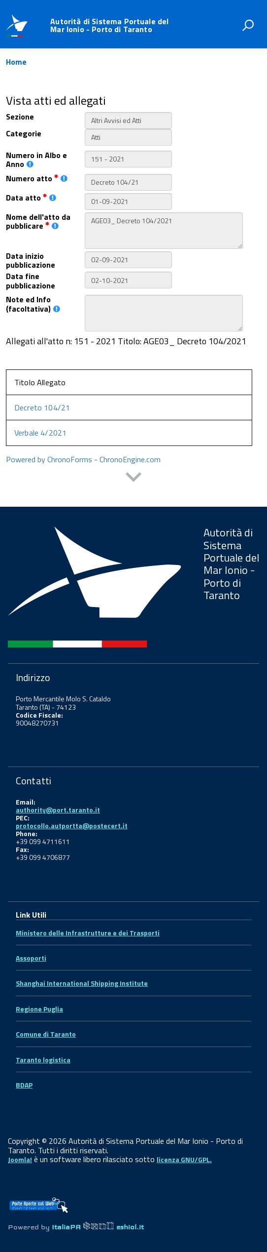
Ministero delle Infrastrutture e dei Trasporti (88, 933)
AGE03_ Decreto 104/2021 (164, 230)
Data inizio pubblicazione (30, 260)
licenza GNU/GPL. (184, 1159)
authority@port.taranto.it (58, 810)
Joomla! (20, 1159)
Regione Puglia (39, 1009)
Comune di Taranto (46, 1034)
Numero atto (36, 178)
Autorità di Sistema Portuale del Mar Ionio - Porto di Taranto (109, 25)
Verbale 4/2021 (40, 432)
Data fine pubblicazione (30, 281)
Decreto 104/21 (42, 407)
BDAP (24, 1085)
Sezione (20, 116)
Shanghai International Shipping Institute (82, 983)
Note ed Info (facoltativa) (33, 304)
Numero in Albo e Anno (36, 160)
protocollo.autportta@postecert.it (72, 825)
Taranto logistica (43, 1059)
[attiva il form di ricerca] (247, 25)
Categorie (23, 133)
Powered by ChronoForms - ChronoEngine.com (83, 459)
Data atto (31, 197)
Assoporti (31, 958)
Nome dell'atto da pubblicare (38, 221)
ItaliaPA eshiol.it (98, 1226)
